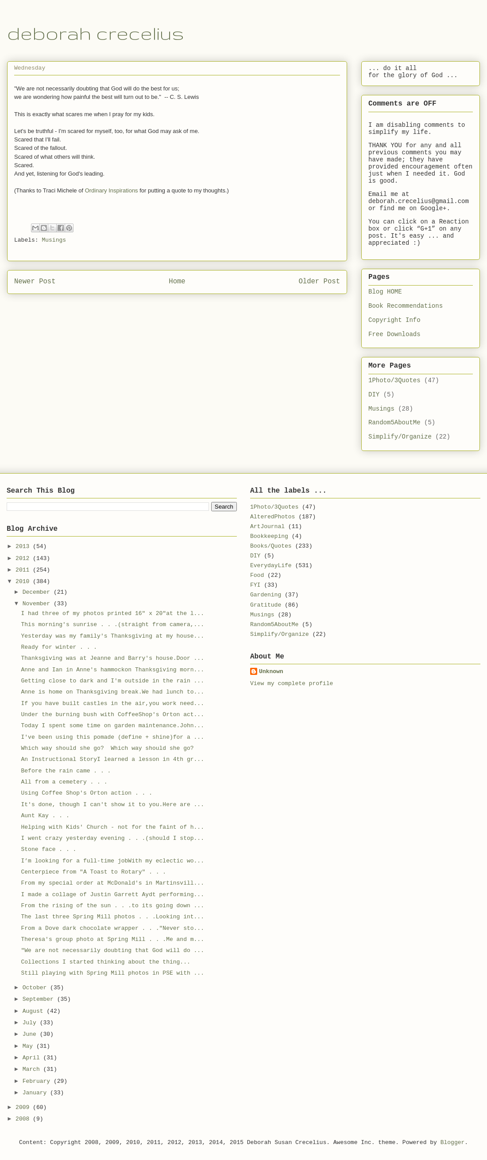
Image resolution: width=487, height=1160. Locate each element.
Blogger (453, 1142)
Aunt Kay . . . (45, 815)
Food (257, 575)
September (40, 999)
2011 (24, 570)
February (38, 1081)
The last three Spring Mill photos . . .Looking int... (112, 916)
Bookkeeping (269, 536)
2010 (24, 581)
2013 (24, 546)
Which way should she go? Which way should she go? (107, 748)
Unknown (271, 671)
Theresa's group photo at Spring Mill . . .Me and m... (112, 939)
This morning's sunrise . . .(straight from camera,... (112, 624)
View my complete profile (291, 683)
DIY (373, 394)
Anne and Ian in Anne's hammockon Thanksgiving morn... (112, 669)
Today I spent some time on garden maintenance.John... (112, 725)
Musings (54, 240)
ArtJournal (267, 526)
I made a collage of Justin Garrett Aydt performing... (112, 894)
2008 (24, 1119)
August (35, 1011)
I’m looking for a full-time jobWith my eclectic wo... (112, 861)
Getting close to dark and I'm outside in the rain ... (112, 681)
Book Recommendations (405, 306)
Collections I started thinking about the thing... (105, 962)
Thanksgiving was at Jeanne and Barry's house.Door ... (112, 658)
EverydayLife (271, 565)
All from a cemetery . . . (64, 782)
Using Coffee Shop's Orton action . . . (86, 793)
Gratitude (265, 605)
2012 (24, 558)
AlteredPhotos (272, 516)
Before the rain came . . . (66, 771)
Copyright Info (394, 320)
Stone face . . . (48, 849)
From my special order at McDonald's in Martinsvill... (112, 883)
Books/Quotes (271, 546)
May (29, 1046)
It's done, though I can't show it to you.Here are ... (112, 804)
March (33, 1069)
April (33, 1057)
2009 (24, 1107)
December (38, 592)
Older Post (319, 282)
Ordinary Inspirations (111, 190)
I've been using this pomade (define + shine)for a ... (112, 737)
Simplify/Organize (400, 436)
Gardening (265, 595)
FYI (255, 585)
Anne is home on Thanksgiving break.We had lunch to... (112, 692)
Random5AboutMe (394, 422)
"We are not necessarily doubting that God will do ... (112, 950)
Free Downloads (394, 334)
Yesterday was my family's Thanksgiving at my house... (112, 636)
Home (177, 282)
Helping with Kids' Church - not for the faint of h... (112, 827)
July (31, 1022)
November (38, 603)
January (36, 1092)
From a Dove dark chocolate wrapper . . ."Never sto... (112, 928)
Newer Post (35, 282)
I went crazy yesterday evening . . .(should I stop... (112, 838)
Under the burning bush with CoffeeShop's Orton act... (112, 714)
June (31, 1034)
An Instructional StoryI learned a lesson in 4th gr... (112, 759)
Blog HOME (385, 291)
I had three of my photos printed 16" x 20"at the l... (112, 613)
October (36, 987)
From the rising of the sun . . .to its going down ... (112, 905)
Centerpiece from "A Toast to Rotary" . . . (93, 872)
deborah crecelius (95, 33)
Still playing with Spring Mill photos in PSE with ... (112, 973)
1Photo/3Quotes (394, 380)
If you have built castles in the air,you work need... (112, 703)
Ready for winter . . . (59, 647)
